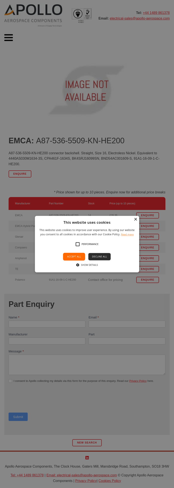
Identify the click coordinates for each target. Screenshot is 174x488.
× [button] (135, 219)
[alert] (87, 244)
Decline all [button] (99, 256)
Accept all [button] (74, 256)
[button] (77, 244)
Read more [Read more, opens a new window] (127, 234)
